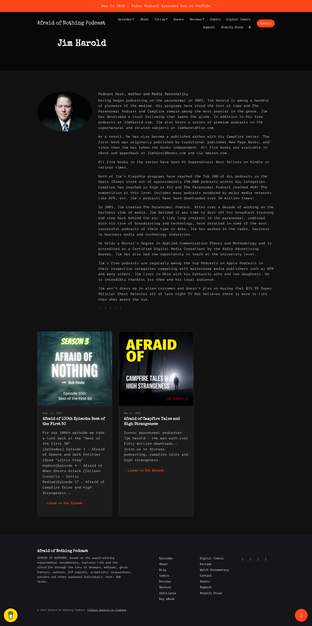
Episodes (125, 19)
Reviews (196, 19)
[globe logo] (100, 308)
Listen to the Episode (62, 503)
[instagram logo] (110, 308)
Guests (178, 19)
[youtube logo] (116, 308)
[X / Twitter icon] (250, 559)
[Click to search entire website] (250, 27)
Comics (215, 19)
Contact (266, 23)
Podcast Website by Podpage (106, 609)
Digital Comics (238, 19)
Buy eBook (167, 599)
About (144, 19)
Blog (162, 569)
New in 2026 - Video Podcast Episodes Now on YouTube (156, 6)
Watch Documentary (214, 569)
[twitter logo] (105, 308)
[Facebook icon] (243, 559)
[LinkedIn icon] (266, 559)
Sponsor (165, 587)
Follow (160, 19)
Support (209, 27)
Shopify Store (232, 27)
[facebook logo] (121, 308)
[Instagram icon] (258, 559)
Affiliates (167, 593)
